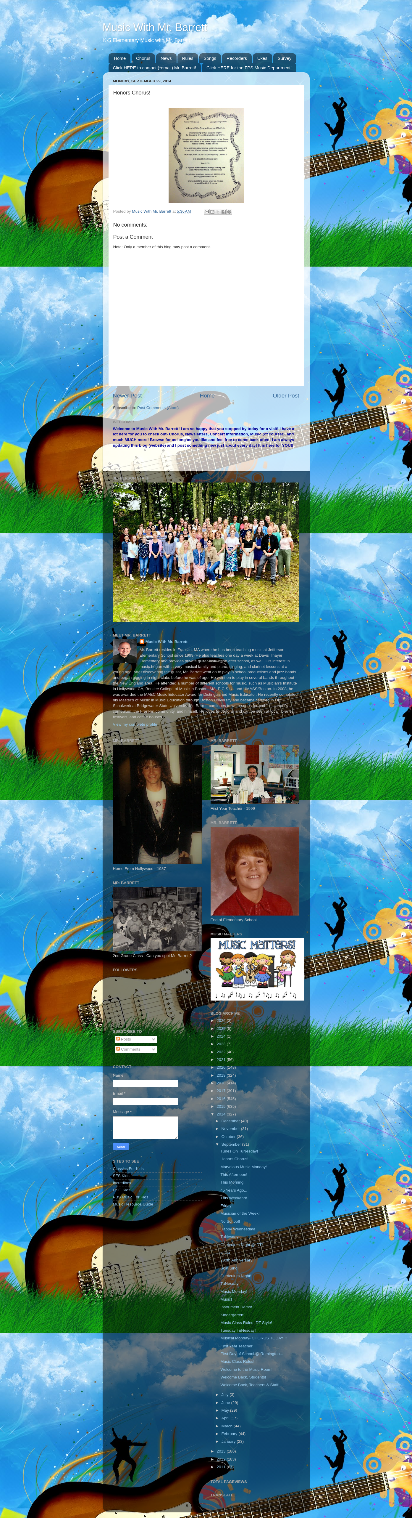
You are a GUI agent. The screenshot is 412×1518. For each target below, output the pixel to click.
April (226, 1418)
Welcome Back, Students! (243, 1377)
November (231, 1128)
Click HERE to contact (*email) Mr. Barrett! (154, 67)
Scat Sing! (229, 1268)
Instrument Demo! (236, 1307)
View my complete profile (135, 724)
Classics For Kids (128, 1168)
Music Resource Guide (133, 1204)
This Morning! (232, 1182)
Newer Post (127, 395)
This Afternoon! (233, 1174)
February (230, 1434)
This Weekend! (233, 1198)
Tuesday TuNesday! (238, 1330)
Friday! (226, 1205)
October (229, 1136)
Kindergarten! (232, 1315)
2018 (221, 1083)
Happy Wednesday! (237, 1229)
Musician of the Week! (240, 1213)
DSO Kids (121, 1190)
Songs (210, 58)
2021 (221, 1059)
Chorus (143, 58)
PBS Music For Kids (130, 1197)
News (166, 58)
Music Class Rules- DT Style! (246, 1322)
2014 (221, 1114)
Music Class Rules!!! (238, 1361)
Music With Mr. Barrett (155, 27)
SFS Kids (121, 1176)
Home (120, 58)
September (232, 1144)
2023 (221, 1044)
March (228, 1426)
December (231, 1121)
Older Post (286, 395)
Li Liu (225, 1252)
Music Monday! (233, 1291)
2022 (221, 1052)
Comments (128, 1049)
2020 (221, 1067)
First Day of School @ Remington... (251, 1354)
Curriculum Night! (235, 1276)
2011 (221, 1467)
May (226, 1410)
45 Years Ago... (233, 1190)
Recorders (237, 58)
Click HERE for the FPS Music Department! (249, 67)
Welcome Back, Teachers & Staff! (249, 1385)
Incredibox (122, 1183)
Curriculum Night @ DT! (241, 1245)
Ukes (262, 58)
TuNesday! (230, 1237)
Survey (285, 58)
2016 (221, 1099)
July (226, 1394)
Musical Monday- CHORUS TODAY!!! (253, 1338)
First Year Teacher (236, 1346)
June (226, 1402)
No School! (230, 1221)
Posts (123, 1039)
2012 (221, 1459)
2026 (221, 1020)
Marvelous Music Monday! (243, 1167)
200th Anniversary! (236, 1260)
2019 (221, 1075)
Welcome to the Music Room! (246, 1369)
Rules (187, 58)
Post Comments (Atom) (158, 407)
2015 (221, 1106)
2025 (221, 1028)
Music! (226, 1299)
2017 (221, 1091)
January (229, 1441)
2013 (221, 1451)
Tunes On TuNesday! (239, 1151)
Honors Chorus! (234, 1159)
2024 (221, 1036)
